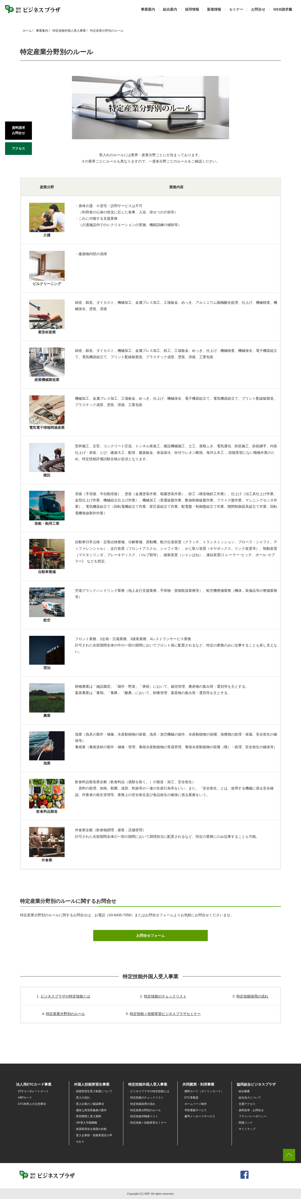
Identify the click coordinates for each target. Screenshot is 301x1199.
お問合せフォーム (150, 935)
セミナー (236, 9)
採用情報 (192, 9)
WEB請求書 (282, 9)
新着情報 (214, 9)
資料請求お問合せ (18, 130)
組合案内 (170, 9)
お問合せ (258, 9)
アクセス (18, 148)
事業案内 (148, 9)
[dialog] (291, 1189)
